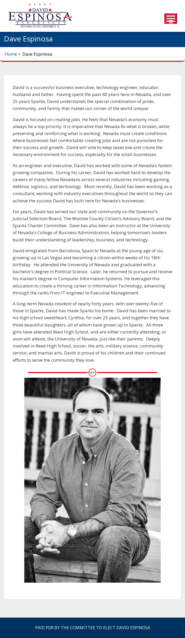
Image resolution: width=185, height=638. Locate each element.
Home (11, 54)
